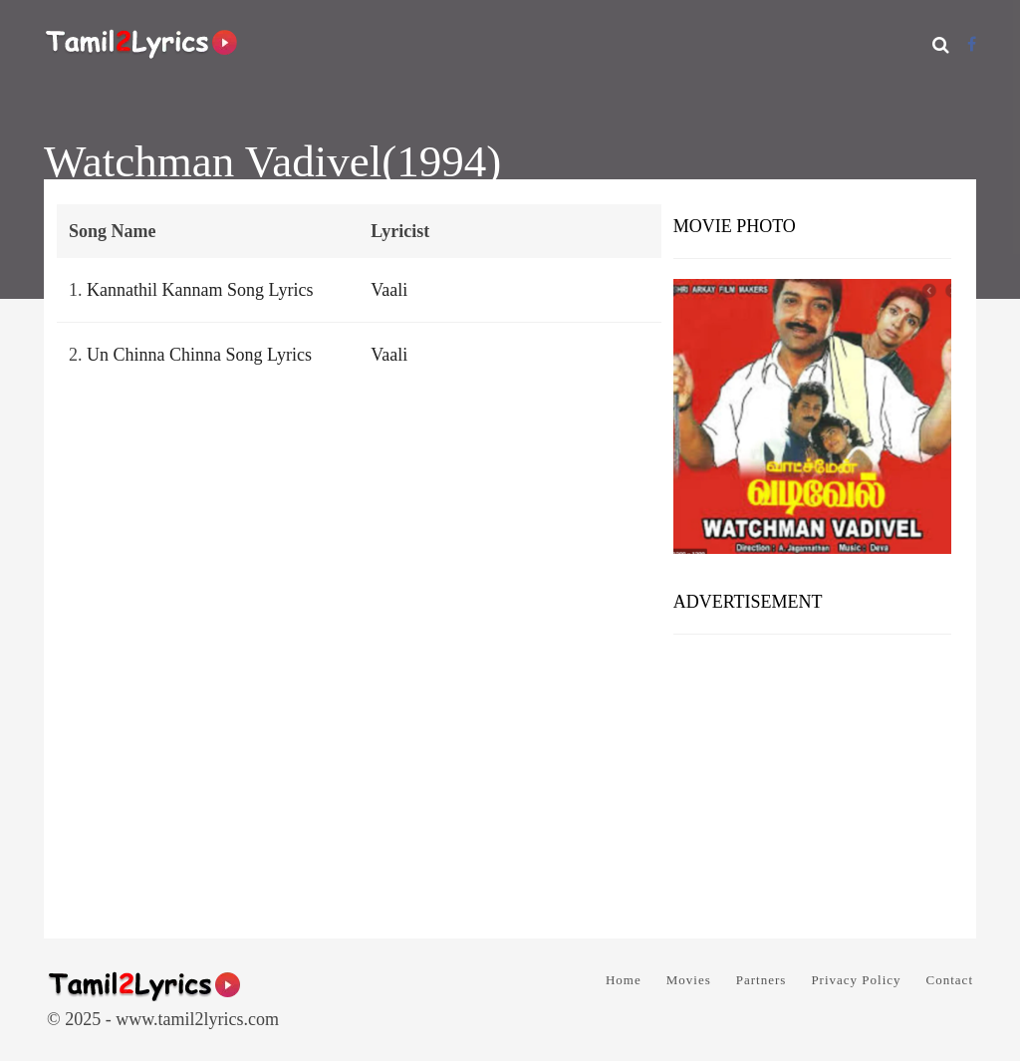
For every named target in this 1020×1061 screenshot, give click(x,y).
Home (623, 979)
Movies (688, 979)
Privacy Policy (855, 979)
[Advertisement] (812, 779)
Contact (949, 979)
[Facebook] (971, 44)
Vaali (389, 290)
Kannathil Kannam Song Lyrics (200, 290)
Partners (761, 979)
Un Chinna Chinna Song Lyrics (199, 355)
